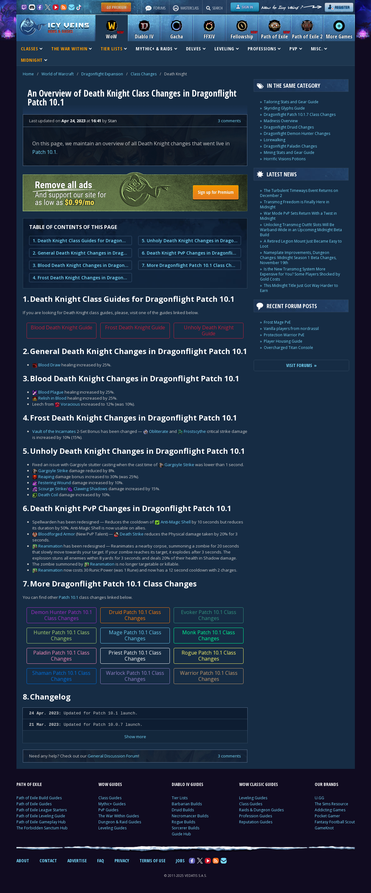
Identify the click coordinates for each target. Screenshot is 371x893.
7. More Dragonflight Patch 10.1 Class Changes (190, 265)
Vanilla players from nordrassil (291, 328)
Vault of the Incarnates (54, 431)
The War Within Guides (118, 816)
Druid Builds (183, 810)
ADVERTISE (77, 861)
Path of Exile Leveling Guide (40, 816)
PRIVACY (121, 861)
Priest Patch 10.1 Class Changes (134, 655)
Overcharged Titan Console (288, 347)
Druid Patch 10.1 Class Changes (135, 615)
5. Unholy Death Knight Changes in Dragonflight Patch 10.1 (190, 241)
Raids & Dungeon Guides (261, 810)
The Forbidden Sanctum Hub (42, 828)
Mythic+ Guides (112, 804)
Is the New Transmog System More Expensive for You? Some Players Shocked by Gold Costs (300, 274)
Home (28, 74)
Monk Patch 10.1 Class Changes (208, 635)
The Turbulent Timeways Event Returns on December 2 (299, 193)
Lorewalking (274, 139)
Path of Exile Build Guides (39, 798)
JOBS (180, 861)
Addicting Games (330, 810)
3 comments (229, 121)
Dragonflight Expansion (102, 74)
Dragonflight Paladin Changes (290, 146)
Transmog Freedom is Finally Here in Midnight (294, 204)
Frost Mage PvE (277, 322)
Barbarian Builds (187, 804)
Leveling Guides (112, 828)
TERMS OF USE (152, 861)
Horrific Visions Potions (285, 159)
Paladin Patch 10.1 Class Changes (61, 655)
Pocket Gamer (327, 816)
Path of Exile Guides (34, 804)
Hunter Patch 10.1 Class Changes (61, 635)
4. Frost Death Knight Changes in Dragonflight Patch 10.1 (80, 278)
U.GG (319, 798)
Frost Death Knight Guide (135, 327)
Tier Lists (180, 798)
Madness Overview (281, 121)
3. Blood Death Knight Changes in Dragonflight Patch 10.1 (80, 265)
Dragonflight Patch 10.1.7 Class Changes (300, 114)
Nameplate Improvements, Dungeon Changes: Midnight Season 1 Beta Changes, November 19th (298, 257)
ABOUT (22, 861)
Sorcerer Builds (185, 828)
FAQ (100, 861)
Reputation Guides (255, 822)
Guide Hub (181, 834)
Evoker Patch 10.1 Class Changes (208, 615)
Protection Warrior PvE (284, 335)
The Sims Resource (331, 804)
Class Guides (109, 798)
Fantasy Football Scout (335, 822)
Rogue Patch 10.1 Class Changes (208, 655)
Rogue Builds (183, 822)
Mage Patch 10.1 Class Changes (134, 635)
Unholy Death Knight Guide (208, 330)
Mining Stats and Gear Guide (289, 152)
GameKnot (324, 828)
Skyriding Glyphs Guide (284, 108)
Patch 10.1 (44, 152)
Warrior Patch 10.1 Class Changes (208, 675)
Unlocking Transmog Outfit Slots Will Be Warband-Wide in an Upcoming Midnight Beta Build (301, 230)
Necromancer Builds (190, 816)
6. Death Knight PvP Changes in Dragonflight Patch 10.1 (190, 253)
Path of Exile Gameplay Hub (41, 822)
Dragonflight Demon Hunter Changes (297, 133)
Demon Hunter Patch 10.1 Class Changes (61, 615)
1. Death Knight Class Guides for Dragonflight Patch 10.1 (80, 241)
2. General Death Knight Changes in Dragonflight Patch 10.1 (80, 253)
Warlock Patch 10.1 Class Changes (135, 675)
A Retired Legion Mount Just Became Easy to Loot (301, 243)
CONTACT (48, 861)
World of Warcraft (57, 74)
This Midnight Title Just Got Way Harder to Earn (299, 288)
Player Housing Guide (283, 341)
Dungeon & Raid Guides (119, 822)
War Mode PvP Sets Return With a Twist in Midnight (298, 216)
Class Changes (144, 74)
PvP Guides (108, 810)
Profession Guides (255, 816)
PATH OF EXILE (29, 784)
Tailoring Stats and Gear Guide (291, 101)
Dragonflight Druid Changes (289, 127)
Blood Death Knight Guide (61, 327)
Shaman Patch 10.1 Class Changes (61, 675)
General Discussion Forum (113, 756)
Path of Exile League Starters (41, 810)
